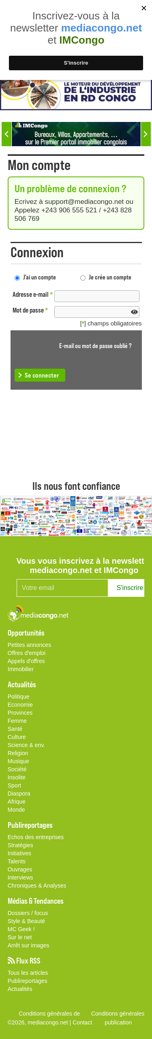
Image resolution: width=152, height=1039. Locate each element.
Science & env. (26, 745)
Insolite (17, 777)
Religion (18, 753)
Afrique (17, 801)
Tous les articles (28, 973)
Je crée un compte (110, 277)
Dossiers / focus (28, 913)
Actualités (20, 989)
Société (17, 769)
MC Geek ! (21, 929)
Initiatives (19, 853)
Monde (16, 809)
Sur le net (20, 937)
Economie (20, 704)
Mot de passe (30, 310)
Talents (17, 861)
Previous (6, 134)
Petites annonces (29, 645)
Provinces (20, 712)
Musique (18, 761)
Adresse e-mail (33, 294)
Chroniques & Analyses (37, 885)
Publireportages (27, 981)
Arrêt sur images (28, 945)
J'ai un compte (39, 277)
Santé (15, 729)
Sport (14, 785)
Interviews (20, 877)
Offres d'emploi (26, 653)
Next (146, 134)
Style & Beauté (26, 921)
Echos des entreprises (36, 837)
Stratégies (20, 845)
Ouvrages (20, 869)
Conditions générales (118, 1013)
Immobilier (21, 669)
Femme (17, 721)
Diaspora (19, 793)
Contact (82, 1022)
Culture (17, 737)
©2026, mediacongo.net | (40, 1022)
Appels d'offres (26, 661)
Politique (19, 696)
